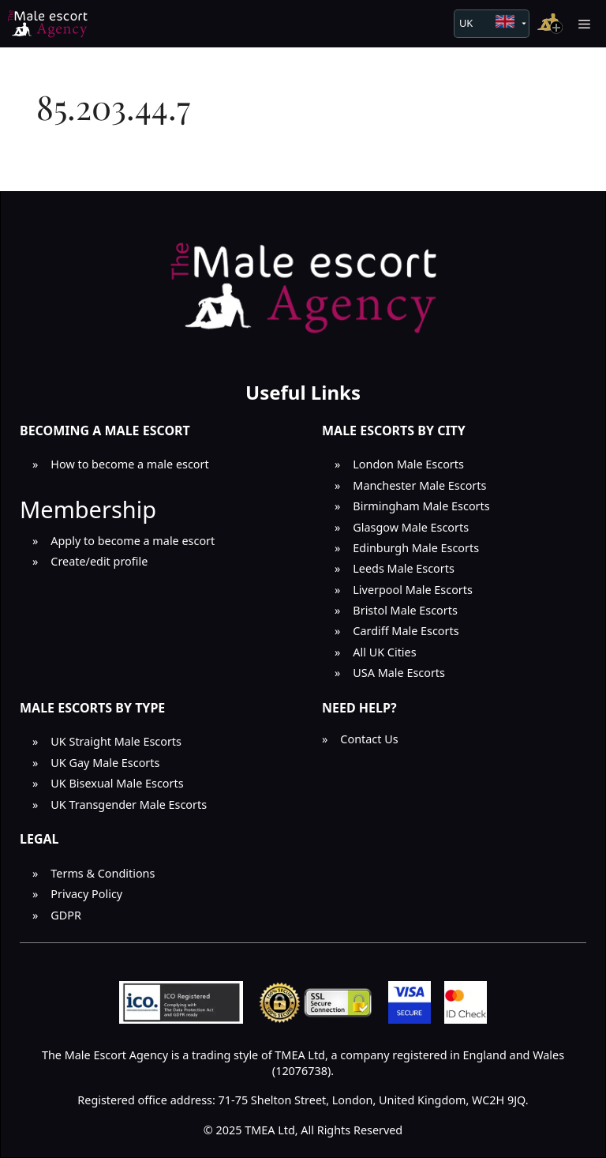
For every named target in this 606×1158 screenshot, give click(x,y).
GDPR (65, 915)
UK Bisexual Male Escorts (116, 783)
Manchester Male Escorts (419, 485)
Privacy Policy (86, 893)
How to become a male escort (129, 464)
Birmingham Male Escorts (421, 505)
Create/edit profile (99, 561)
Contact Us (369, 738)
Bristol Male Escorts (405, 610)
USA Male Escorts (399, 672)
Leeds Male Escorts (403, 568)
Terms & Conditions (102, 873)
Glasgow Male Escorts (411, 527)
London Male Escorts (408, 464)
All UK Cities (384, 652)
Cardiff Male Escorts (405, 630)
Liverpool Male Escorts (413, 589)
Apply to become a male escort (132, 540)
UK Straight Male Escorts (115, 741)
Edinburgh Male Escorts (416, 547)
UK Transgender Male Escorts (128, 804)
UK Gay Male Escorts (104, 762)
